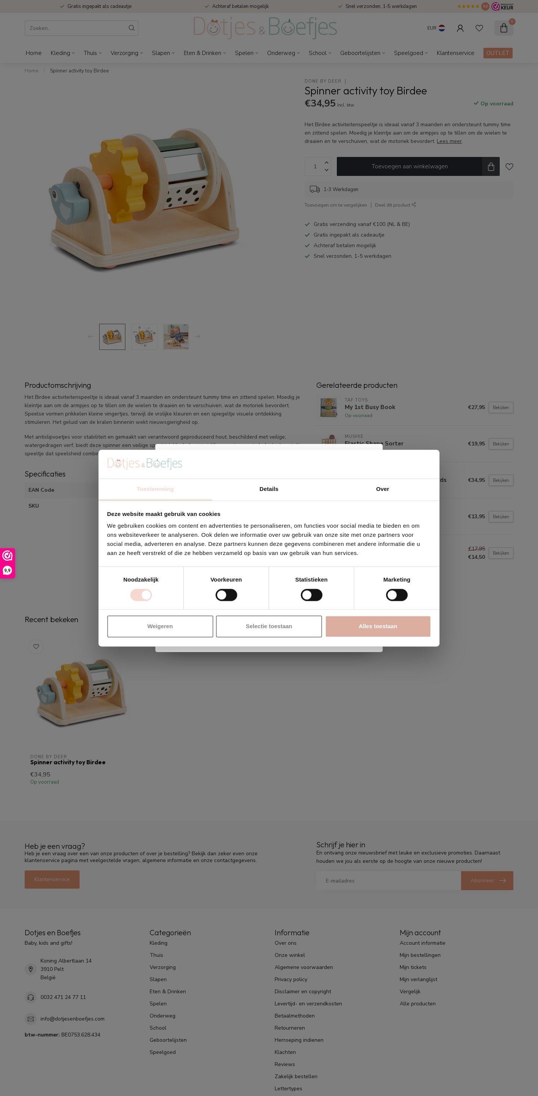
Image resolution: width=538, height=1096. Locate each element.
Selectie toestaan (269, 626)
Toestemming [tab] (155, 489)
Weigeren (160, 626)
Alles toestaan (378, 626)
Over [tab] (382, 489)
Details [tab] (269, 489)
